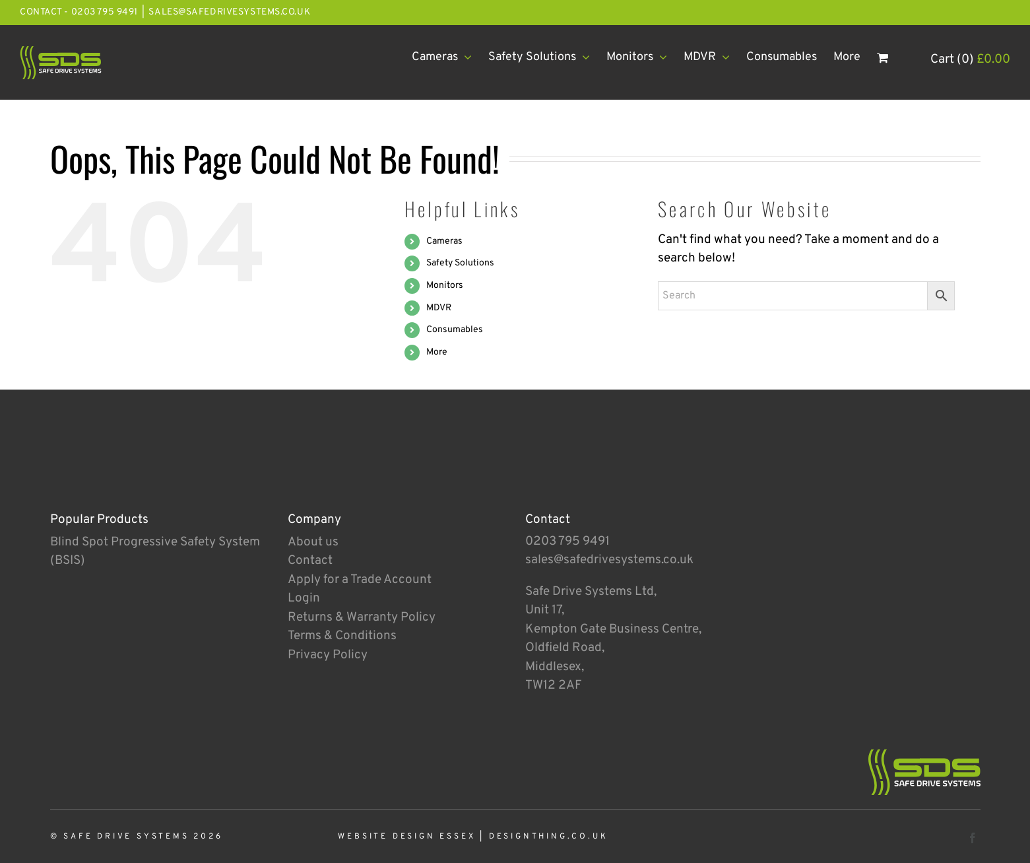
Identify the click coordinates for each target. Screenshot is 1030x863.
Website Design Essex (406, 836)
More (436, 352)
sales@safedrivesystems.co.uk (229, 12)
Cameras (444, 241)
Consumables (454, 329)
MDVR (438, 308)
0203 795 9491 (567, 541)
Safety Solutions (460, 263)
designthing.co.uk (548, 836)
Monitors (444, 285)
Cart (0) (970, 59)
